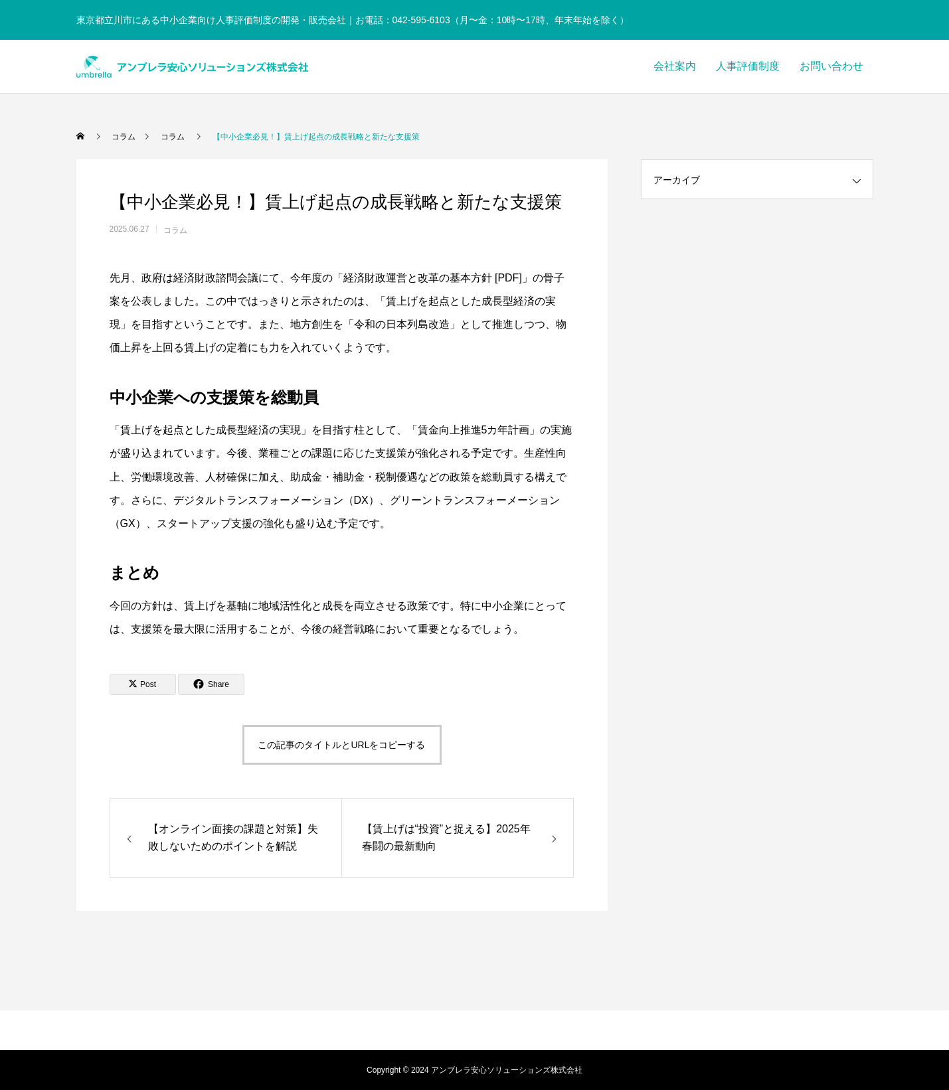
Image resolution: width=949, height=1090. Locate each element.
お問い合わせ (831, 66)
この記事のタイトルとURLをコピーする (341, 745)
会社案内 (674, 66)
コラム (175, 230)
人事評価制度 (748, 66)
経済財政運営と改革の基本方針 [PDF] (432, 277)
